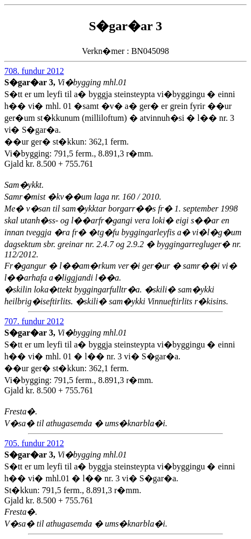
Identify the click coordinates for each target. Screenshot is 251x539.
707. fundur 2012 (34, 321)
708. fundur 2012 (34, 71)
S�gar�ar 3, (31, 82)
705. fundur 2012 (34, 443)
